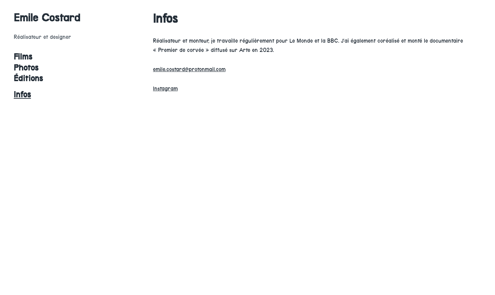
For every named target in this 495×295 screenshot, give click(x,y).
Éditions (28, 78)
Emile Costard (47, 18)
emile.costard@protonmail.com (189, 69)
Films (23, 57)
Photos (26, 68)
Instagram (165, 88)
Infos (22, 94)
